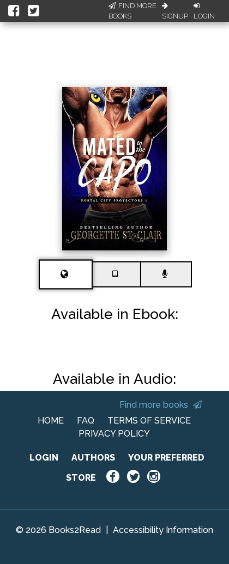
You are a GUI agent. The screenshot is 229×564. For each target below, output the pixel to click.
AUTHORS (93, 457)
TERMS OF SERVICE (149, 420)
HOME (51, 420)
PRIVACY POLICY (114, 433)
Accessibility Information (163, 530)
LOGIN (43, 457)
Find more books (160, 405)
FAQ (85, 420)
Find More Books (132, 11)
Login (204, 11)
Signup (175, 11)
